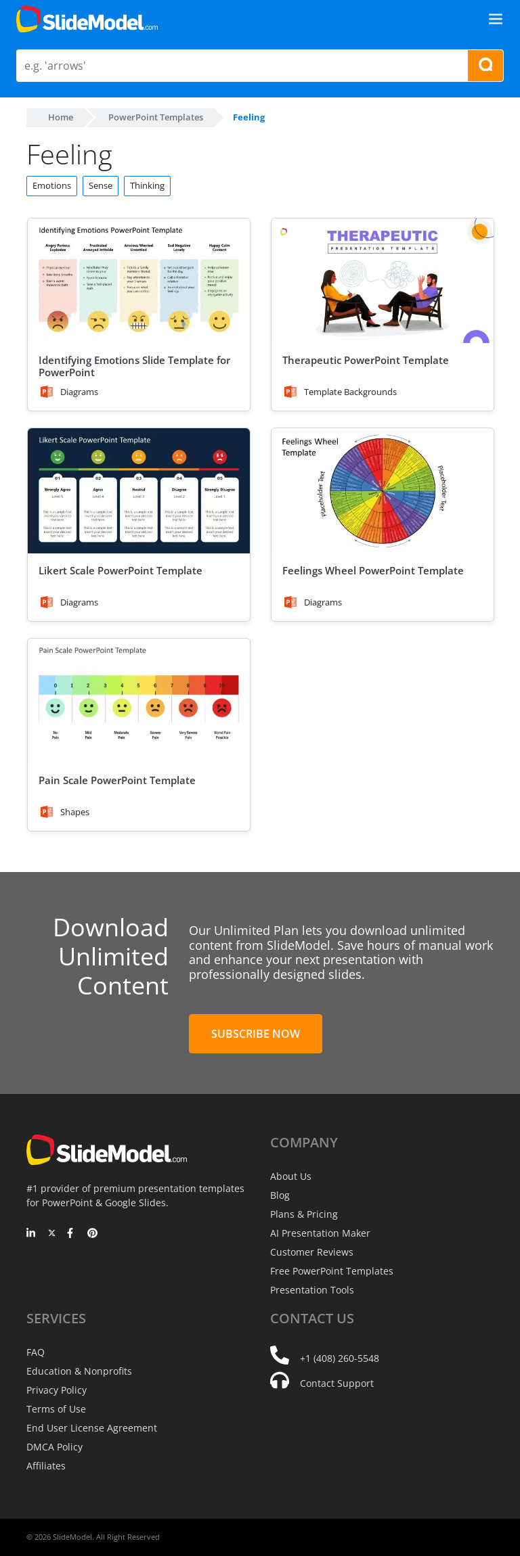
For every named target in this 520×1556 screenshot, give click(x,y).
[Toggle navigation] (496, 19)
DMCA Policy (54, 1446)
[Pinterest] (92, 1234)
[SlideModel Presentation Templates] (87, 18)
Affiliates (46, 1465)
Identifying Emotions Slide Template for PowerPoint (134, 366)
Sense (100, 185)
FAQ (35, 1352)
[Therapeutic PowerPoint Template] (383, 281)
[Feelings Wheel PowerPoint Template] (383, 490)
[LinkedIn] (31, 1234)
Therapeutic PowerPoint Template (365, 360)
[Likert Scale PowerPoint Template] (139, 490)
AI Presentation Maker (320, 1233)
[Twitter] (52, 1234)
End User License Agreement (91, 1427)
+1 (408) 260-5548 (339, 1358)
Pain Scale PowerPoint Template (117, 780)
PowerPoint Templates (155, 117)
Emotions (51, 185)
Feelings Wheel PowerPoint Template (373, 570)
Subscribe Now (255, 1033)
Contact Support (337, 1383)
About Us (290, 1176)
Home (60, 117)
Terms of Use (56, 1408)
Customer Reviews (311, 1251)
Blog (280, 1195)
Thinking (147, 185)
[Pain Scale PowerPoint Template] (139, 701)
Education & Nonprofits (79, 1371)
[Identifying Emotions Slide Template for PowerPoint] (139, 281)
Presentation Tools (312, 1289)
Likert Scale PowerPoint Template (120, 570)
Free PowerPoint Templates (331, 1270)
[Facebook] (72, 1234)
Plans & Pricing (304, 1214)
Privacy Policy (56, 1389)
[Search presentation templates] (485, 65)
